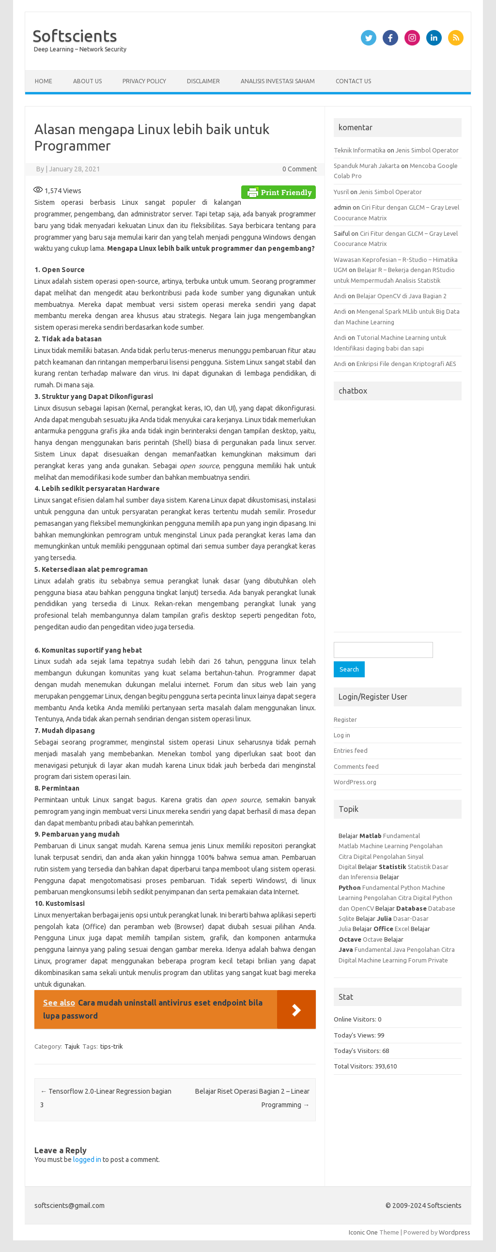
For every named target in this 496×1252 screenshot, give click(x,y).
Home (43, 81)
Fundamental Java (380, 949)
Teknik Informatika (360, 150)
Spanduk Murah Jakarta (367, 165)
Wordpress (454, 1232)
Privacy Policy (144, 81)
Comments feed (356, 766)
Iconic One (363, 1232)
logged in (87, 1159)
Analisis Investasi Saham (278, 81)
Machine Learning (384, 845)
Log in (342, 735)
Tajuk (72, 1046)
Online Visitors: (356, 1019)
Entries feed (351, 750)
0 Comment (299, 169)
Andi (340, 295)
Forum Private (428, 960)
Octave (373, 939)
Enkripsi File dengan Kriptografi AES (406, 363)
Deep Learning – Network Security (80, 49)
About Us (87, 81)
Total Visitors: (354, 1066)
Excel (402, 928)
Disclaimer (203, 81)
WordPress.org (355, 782)
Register (345, 719)
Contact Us (353, 81)
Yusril (341, 191)
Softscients (74, 35)
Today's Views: (355, 1035)
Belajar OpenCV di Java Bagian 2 (401, 295)
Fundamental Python (391, 887)
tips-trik (111, 1046)
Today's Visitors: (358, 1050)
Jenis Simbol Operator (427, 150)
